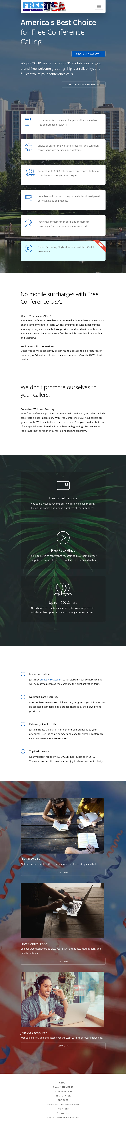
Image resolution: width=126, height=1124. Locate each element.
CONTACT (63, 1100)
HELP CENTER (63, 1095)
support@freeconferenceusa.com (63, 1117)
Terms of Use (63, 1113)
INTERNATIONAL (63, 1091)
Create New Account (88, 53)
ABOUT (63, 1082)
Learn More (63, 872)
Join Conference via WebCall (83, 84)
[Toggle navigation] (99, 7)
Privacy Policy (63, 1108)
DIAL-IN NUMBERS (63, 1087)
